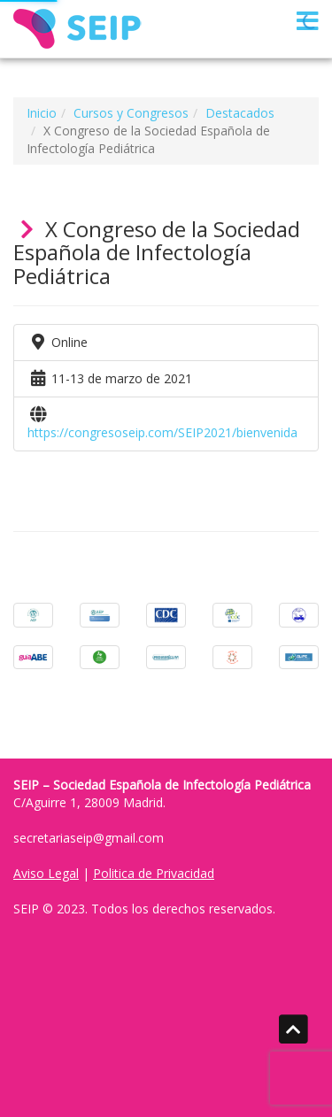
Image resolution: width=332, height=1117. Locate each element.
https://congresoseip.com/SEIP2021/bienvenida (162, 432)
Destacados (239, 112)
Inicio (42, 112)
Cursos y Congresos (131, 112)
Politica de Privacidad (153, 873)
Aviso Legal (46, 873)
